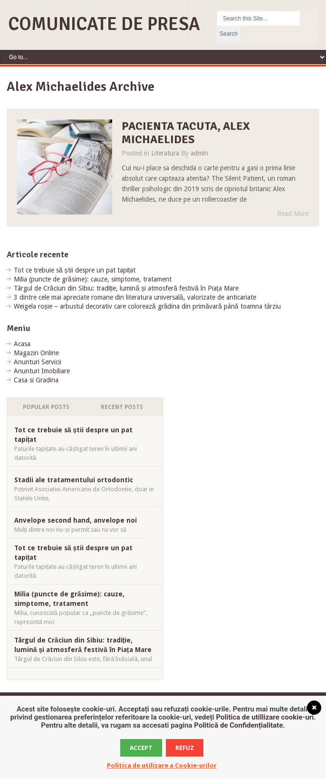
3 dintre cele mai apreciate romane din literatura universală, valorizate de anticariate (135, 297)
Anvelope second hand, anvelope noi (75, 520)
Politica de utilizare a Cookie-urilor (162, 765)
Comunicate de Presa (104, 24)
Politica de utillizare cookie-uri (265, 717)
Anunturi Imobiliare (42, 371)
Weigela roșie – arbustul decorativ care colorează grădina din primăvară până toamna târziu (147, 306)
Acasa (22, 344)
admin (199, 153)
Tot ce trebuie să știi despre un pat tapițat (75, 270)
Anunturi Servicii (37, 362)
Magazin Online (36, 353)
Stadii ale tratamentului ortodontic (73, 480)
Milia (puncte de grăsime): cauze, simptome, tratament (93, 279)
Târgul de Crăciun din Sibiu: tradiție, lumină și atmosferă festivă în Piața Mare (126, 288)
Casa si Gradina (36, 380)
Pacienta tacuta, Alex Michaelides (186, 133)
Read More (293, 213)
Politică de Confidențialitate (238, 725)
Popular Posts (46, 407)
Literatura (165, 153)
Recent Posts (122, 407)
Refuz (184, 747)
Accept (141, 747)
